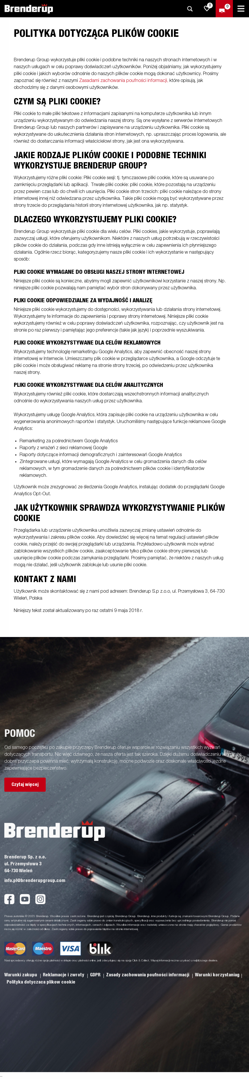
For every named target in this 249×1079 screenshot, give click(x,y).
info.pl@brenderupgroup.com (34, 880)
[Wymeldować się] (224, 8)
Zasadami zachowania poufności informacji (123, 81)
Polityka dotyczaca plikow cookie (41, 982)
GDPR (95, 975)
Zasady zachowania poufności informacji (148, 975)
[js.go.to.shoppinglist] (207, 8)
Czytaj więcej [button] (25, 784)
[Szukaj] (190, 9)
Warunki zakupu (21, 975)
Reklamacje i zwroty (64, 975)
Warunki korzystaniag (217, 975)
